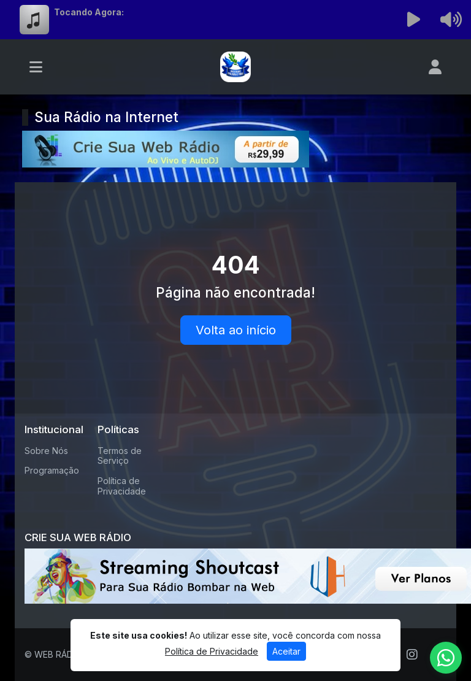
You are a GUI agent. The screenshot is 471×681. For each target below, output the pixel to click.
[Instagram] (412, 654)
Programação (52, 470)
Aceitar (286, 651)
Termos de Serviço (120, 455)
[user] (435, 67)
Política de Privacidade (122, 485)
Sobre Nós (46, 450)
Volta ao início (236, 330)
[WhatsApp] (446, 658)
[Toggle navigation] (36, 67)
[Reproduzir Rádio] (414, 19)
